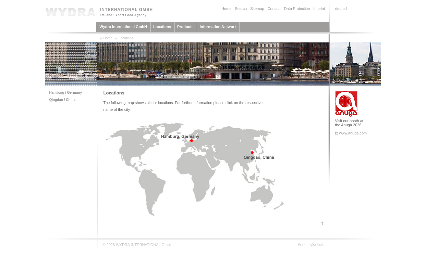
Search (241, 9)
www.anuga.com (353, 133)
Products (185, 27)
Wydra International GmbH (123, 27)
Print (302, 244)
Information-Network (218, 27)
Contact (274, 9)
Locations (162, 27)
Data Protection (297, 9)
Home (226, 9)
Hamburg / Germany (65, 92)
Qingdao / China (62, 100)
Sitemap (257, 9)
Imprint (319, 9)
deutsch (342, 9)
